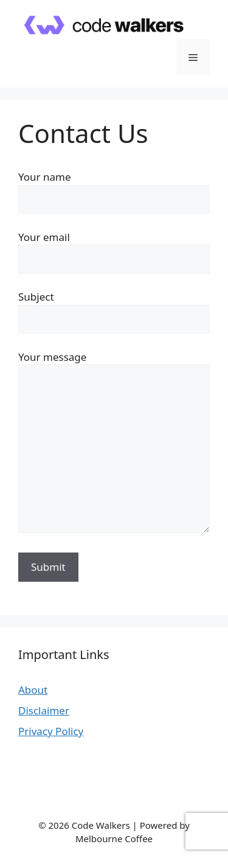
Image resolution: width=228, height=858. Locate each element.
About (32, 690)
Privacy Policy (50, 731)
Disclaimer (43, 710)
